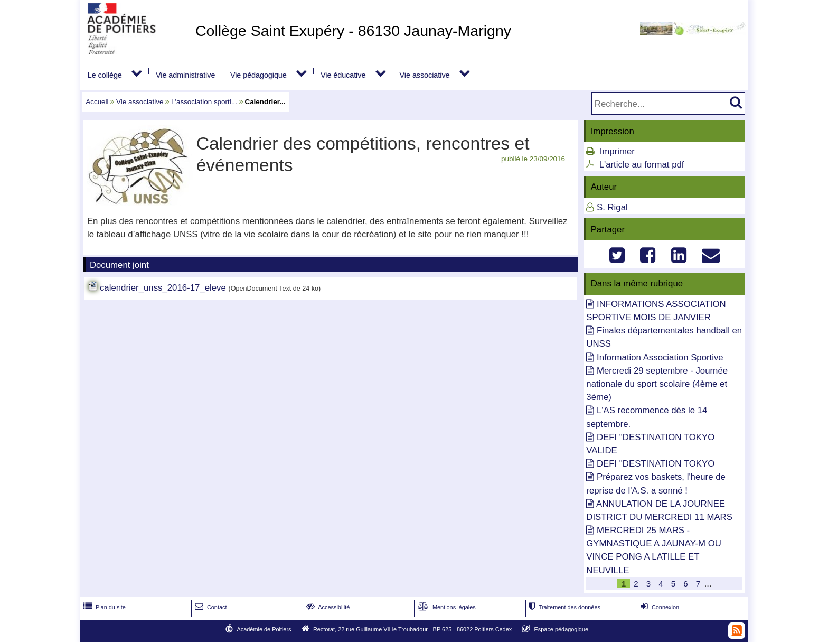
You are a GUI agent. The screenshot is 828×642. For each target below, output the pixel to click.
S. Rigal (612, 207)
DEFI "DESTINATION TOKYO (655, 464)
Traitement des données (563, 607)
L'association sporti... (204, 102)
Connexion (658, 607)
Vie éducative (343, 75)
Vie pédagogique (258, 75)
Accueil (97, 102)
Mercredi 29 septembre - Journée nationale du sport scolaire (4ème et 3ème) (657, 384)
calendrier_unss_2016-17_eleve (163, 288)
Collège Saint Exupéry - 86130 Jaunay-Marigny (353, 30)
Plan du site (103, 607)
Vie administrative (185, 75)
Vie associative (425, 75)
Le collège (105, 75)
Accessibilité (327, 607)
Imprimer (617, 151)
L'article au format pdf (641, 165)
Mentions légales (446, 607)
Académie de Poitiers (264, 629)
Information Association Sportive (660, 357)
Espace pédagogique (561, 629)
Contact (210, 607)
